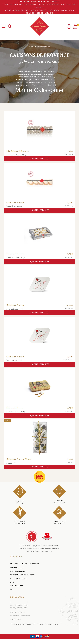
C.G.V (12, 582)
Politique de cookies (18, 578)
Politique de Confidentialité (22, 575)
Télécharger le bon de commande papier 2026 (34, 624)
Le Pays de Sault (17, 567)
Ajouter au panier (39, 159)
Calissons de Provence (15, 202)
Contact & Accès (17, 586)
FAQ (11, 589)
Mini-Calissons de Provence (17, 151)
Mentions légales (17, 571)
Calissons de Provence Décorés (18, 459)
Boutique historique (18, 608)
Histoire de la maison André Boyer (24, 564)
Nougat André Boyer (18, 605)
